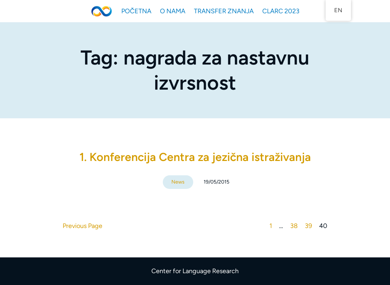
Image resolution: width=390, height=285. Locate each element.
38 (294, 226)
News (178, 182)
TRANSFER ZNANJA (224, 11)
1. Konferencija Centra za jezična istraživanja (195, 157)
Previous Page (82, 226)
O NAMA (172, 11)
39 (308, 226)
